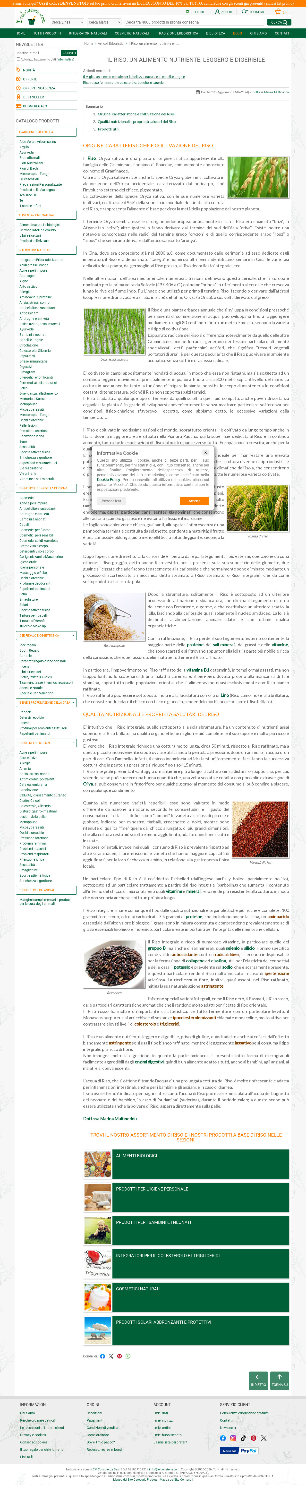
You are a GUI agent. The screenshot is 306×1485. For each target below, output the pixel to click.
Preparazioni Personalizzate (40, 184)
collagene (195, 960)
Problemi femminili (33, 843)
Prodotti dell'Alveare (34, 241)
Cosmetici (26, 498)
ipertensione (277, 973)
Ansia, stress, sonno (34, 302)
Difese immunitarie (33, 361)
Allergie (24, 292)
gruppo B (157, 948)
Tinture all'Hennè (31, 621)
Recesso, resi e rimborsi (104, 1449)
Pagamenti (95, 1420)
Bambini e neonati (32, 335)
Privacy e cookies (33, 1435)
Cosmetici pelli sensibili (36, 535)
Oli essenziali (29, 179)
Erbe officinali (29, 158)
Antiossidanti (29, 313)
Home (88, 43)
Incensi (24, 666)
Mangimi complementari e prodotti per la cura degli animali (45, 902)
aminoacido (278, 916)
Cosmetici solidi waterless (38, 541)
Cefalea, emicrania (33, 784)
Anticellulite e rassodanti (37, 308)
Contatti (226, 1420)
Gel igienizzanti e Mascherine (41, 557)
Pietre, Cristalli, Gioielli (35, 677)
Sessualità (27, 447)
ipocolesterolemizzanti (194, 1017)
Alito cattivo (28, 286)
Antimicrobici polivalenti (37, 779)
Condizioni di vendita (102, 1428)
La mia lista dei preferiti (170, 1442)
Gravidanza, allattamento (38, 393)
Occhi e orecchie (31, 420)
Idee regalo (27, 645)
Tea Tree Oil (27, 195)
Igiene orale (28, 562)
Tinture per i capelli (33, 615)
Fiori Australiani (31, 163)
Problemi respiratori (34, 854)
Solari (23, 605)
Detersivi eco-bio (31, 717)
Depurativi (27, 356)
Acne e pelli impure (33, 270)
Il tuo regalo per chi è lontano (41, 1449)
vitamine (280, 644)
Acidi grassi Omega (33, 265)
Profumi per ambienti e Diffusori (43, 728)
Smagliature (28, 599)
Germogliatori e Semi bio (37, 230)
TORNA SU (280, 1380)
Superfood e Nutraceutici (38, 463)
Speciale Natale (30, 688)
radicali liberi (227, 954)
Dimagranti (27, 372)
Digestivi (25, 367)
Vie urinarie (27, 473)
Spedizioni (94, 1413)
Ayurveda (26, 152)
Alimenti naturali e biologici (39, 225)
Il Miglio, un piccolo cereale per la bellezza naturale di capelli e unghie (134, 77)
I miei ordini (161, 1428)
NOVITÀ (28, 70)
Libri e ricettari (30, 235)
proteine (195, 644)
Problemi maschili (32, 849)
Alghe (23, 281)
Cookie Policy (108, 479)
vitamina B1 (198, 670)
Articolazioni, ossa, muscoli (39, 324)
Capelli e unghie (31, 340)
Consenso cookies (33, 1442)
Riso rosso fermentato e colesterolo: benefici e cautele (123, 83)
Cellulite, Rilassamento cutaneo (42, 795)
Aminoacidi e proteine (35, 297)
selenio (232, 948)
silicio (249, 948)
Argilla (24, 147)
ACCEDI (223, 12)
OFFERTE (29, 79)
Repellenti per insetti (34, 589)
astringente (212, 986)
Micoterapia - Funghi (34, 174)
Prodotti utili (108, 129)
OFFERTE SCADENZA (38, 88)
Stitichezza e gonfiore (35, 457)
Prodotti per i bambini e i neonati (153, 1222)
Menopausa (28, 404)
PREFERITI (195, 12)
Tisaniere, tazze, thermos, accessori (46, 682)
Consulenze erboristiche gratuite (244, 1413)
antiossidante (184, 954)
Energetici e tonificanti (36, 377)
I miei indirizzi (163, 1420)
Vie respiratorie (30, 468)
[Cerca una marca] (104, 22)
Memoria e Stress (32, 399)
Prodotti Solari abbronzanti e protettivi (163, 1322)
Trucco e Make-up (32, 626)
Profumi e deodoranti (35, 583)
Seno (23, 441)
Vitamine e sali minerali (36, 479)
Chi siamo (27, 1413)
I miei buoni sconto (167, 1435)
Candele (25, 656)
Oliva (88, 783)
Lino (225, 695)
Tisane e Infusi (30, 206)
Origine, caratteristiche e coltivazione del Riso (136, 114)
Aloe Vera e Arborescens (37, 142)
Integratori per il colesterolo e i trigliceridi (168, 1255)
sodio (227, 967)
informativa (65, 59)
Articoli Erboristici (111, 43)
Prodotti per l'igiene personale (152, 1188)
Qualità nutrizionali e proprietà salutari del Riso (137, 121)
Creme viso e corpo (33, 546)
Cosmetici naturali (138, 1288)
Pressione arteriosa (34, 431)
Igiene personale (31, 567)
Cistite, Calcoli (29, 801)
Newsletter (228, 1428)
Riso (91, 158)
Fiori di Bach (28, 168)
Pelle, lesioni (28, 425)
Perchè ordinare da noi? (38, 1420)
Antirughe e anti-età (34, 318)
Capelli (24, 525)
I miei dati (160, 1413)
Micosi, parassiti (31, 409)
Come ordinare (98, 1435)
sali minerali (224, 644)
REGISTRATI (253, 12)
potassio (182, 967)
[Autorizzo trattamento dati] (18, 58)
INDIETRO (258, 1380)
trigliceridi (169, 1024)
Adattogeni (27, 276)
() (281, 12)
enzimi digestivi (149, 1061)
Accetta (194, 501)
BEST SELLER (33, 97)
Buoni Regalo (29, 650)
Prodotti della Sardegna (37, 190)
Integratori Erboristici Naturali (41, 260)
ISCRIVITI (69, 53)
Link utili (26, 1457)
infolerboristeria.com (164, 1469)
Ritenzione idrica (31, 436)
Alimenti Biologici (136, 1155)
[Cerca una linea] (67, 22)
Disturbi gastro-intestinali (38, 811)
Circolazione (28, 345)
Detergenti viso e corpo (36, 551)
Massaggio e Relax (33, 573)
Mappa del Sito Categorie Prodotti (135, 1479)
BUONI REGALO (31, 106)
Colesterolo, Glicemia (35, 351)
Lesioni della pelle (32, 817)
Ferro (23, 388)
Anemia (25, 768)
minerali (193, 891)
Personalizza (111, 501)
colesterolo (145, 1024)
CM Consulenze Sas (106, 1469)
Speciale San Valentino (36, 693)
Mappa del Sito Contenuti (176, 1479)
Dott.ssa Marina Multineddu (271, 92)
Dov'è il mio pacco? (101, 1442)
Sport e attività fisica (34, 452)
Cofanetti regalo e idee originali (42, 661)
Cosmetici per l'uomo (35, 530)
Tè (21, 200)
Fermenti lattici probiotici (38, 383)
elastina (218, 960)
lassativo (243, 1042)
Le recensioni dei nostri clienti (42, 1428)
